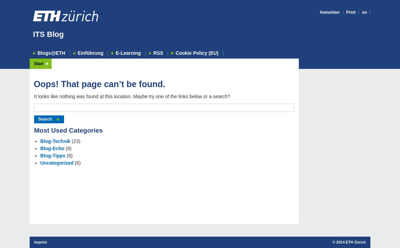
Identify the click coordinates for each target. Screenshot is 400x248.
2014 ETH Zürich (351, 242)
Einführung (91, 53)
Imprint (40, 242)
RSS (158, 53)
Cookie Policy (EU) (197, 53)
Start (38, 64)
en (364, 12)
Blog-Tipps (52, 155)
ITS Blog (48, 34)
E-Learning (128, 53)
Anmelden (330, 12)
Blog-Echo (52, 148)
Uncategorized (56, 163)
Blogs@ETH (51, 53)
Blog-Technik (55, 141)
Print (351, 12)
